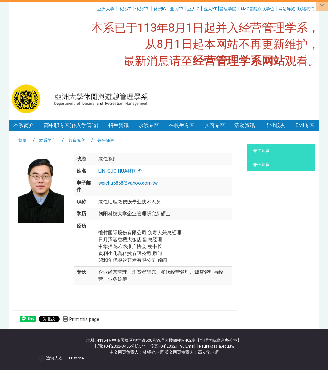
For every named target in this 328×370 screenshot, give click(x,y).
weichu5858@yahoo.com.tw (128, 183)
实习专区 (214, 125)
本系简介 (23, 125)
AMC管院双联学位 (257, 8)
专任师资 (261, 150)
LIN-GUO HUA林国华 (120, 171)
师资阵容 (76, 140)
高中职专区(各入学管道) (71, 125)
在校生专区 (181, 125)
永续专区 (148, 125)
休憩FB (141, 8)
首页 (22, 140)
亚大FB (176, 8)
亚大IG (193, 8)
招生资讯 (118, 125)
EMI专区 (305, 125)
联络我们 (307, 8)
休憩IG (160, 8)
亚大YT (210, 8)
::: (95, 7)
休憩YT (124, 8)
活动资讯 (244, 125)
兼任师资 (261, 164)
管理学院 (227, 8)
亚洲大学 (105, 8)
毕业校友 (275, 125)
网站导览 (286, 8)
